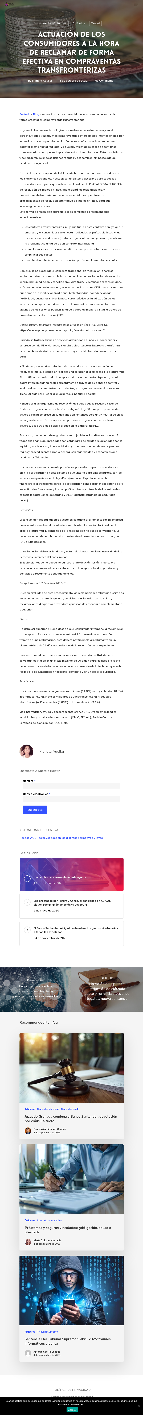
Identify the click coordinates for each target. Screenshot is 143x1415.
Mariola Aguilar (42, 80)
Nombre (29, 781)
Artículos (79, 23)
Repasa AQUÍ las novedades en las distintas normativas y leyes (61, 837)
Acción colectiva (55, 23)
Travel (95, 23)
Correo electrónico (36, 794)
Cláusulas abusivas (48, 1109)
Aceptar (72, 1410)
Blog (36, 114)
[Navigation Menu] (136, 4)
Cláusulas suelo (70, 1109)
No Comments (104, 80)
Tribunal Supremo (47, 1331)
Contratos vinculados (49, 1220)
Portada (24, 114)
